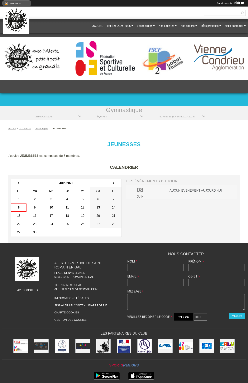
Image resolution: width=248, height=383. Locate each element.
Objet (194, 276)
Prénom (196, 261)
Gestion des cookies (70, 319)
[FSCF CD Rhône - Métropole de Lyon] (20, 346)
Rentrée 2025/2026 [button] (119, 26)
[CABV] (227, 346)
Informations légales (71, 298)
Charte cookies (66, 312)
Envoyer (237, 316)
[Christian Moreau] (165, 346)
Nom (132, 261)
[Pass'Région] (206, 346)
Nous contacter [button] (234, 26)
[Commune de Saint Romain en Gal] (103, 346)
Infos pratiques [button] (210, 26)
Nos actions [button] (187, 26)
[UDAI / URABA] (82, 346)
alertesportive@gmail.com (76, 289)
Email (133, 276)
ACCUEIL (97, 26)
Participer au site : (230, 3)
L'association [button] (144, 26)
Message (135, 291)
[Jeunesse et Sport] (124, 346)
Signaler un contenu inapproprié (80, 305)
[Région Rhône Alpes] (144, 346)
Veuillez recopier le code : (150, 317)
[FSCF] (186, 346)
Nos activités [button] (166, 26)
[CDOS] (62, 346)
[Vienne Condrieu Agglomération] (41, 346)
